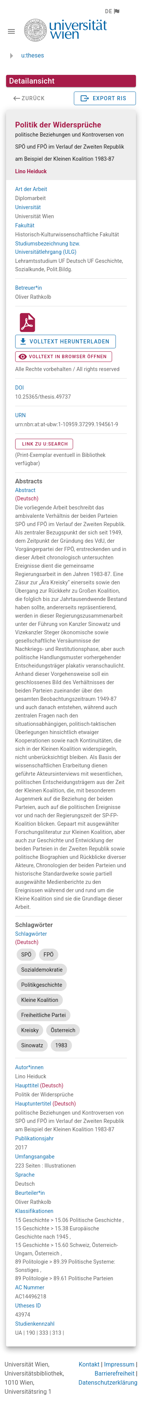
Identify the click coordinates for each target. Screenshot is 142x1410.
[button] (111, 11)
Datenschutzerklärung (107, 1382)
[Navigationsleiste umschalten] (11, 31)
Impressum (119, 1364)
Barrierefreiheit (114, 1373)
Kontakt (89, 1364)
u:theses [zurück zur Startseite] (32, 55)
